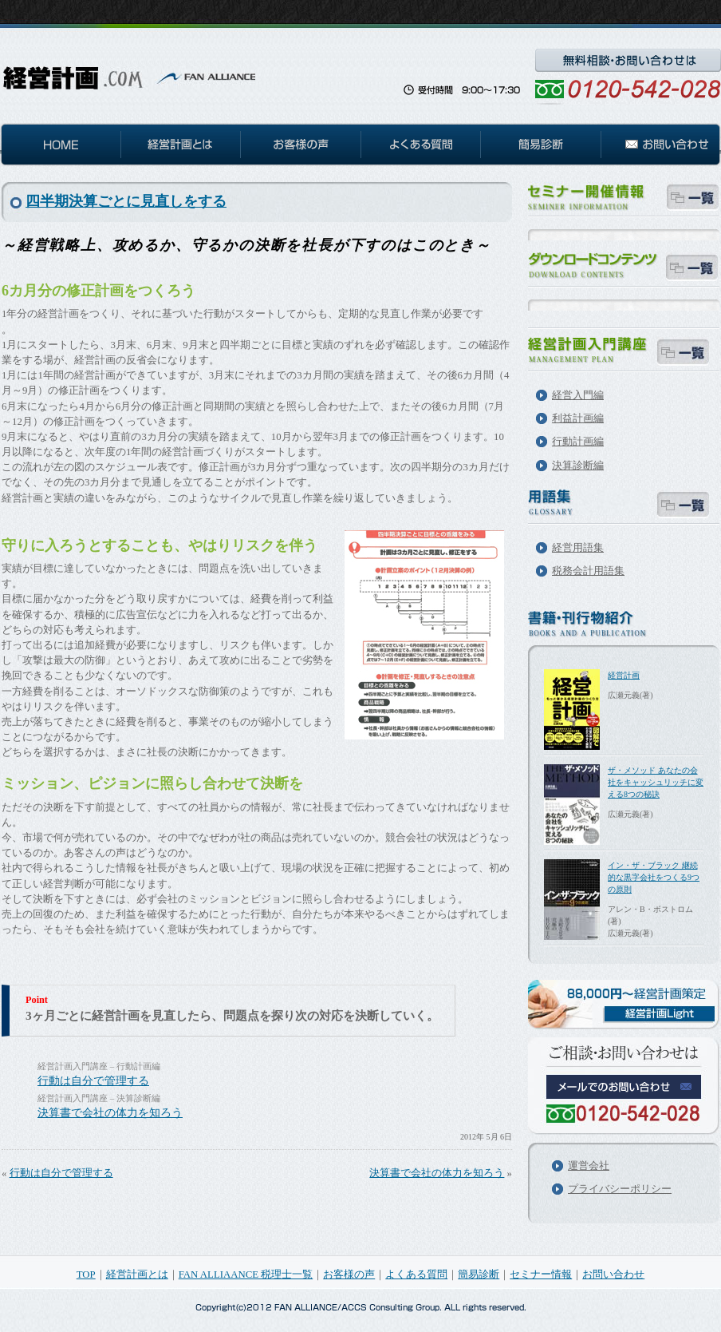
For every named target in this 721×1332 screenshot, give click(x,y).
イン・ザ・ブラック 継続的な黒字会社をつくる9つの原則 (653, 877)
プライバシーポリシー (620, 1189)
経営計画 (624, 675)
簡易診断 (478, 1274)
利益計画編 (578, 418)
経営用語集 (578, 547)
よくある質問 (416, 1274)
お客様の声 (349, 1274)
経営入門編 (578, 395)
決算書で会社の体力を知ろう (110, 1112)
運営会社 (588, 1165)
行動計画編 (578, 441)
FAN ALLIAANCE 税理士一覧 (246, 1274)
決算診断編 (578, 465)
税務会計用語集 (588, 571)
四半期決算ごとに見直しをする (126, 201)
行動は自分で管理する (93, 1080)
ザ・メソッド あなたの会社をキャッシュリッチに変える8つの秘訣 (655, 782)
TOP (86, 1274)
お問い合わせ (613, 1274)
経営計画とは (137, 1274)
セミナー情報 (541, 1274)
